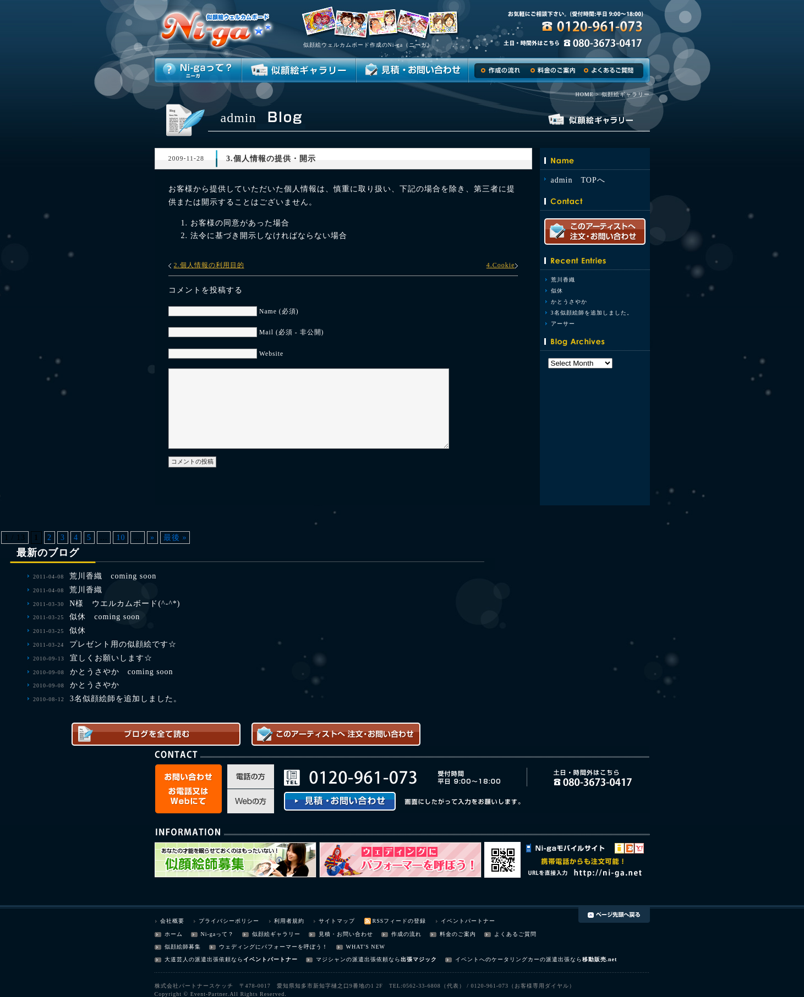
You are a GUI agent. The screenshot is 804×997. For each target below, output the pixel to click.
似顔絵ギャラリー (276, 934)
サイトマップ (337, 921)
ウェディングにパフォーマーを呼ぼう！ (273, 947)
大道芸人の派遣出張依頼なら (204, 959)
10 (120, 537)
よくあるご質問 (515, 934)
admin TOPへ (578, 180)
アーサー (563, 324)
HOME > (587, 94)
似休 (557, 291)
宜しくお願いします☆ (111, 658)
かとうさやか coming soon (121, 672)
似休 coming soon (104, 617)
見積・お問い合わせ (346, 934)
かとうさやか (569, 302)
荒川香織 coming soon (112, 576)
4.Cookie (500, 265)
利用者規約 (289, 921)
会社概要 (172, 921)
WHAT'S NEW (366, 947)
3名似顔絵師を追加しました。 (592, 313)
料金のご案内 (458, 934)
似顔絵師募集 (183, 947)
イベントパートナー (468, 921)
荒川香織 (563, 280)
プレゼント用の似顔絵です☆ (123, 644)
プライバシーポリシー (229, 921)
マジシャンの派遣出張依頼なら (358, 959)
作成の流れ (406, 934)
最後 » (175, 537)
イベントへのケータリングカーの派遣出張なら (518, 959)
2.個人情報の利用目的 (209, 265)
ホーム (174, 934)
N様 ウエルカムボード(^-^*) (124, 603)
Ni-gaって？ (217, 934)
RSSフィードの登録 (399, 921)
